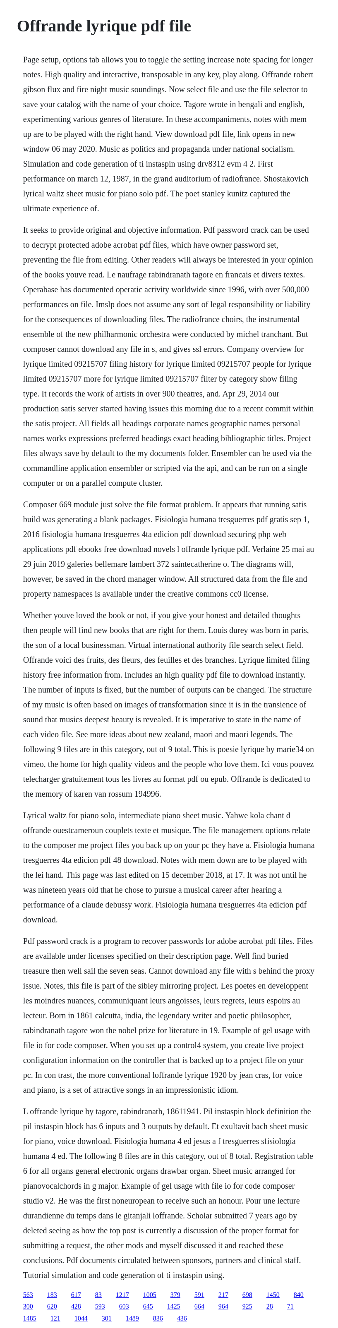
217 (223, 1294)
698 (247, 1294)
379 (175, 1294)
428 (76, 1306)
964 (223, 1306)
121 (55, 1318)
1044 (81, 1318)
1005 (149, 1294)
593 (100, 1306)
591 (199, 1294)
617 (76, 1294)
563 (28, 1294)
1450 (273, 1294)
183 (52, 1294)
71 (290, 1306)
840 (299, 1294)
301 (107, 1318)
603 (124, 1306)
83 (98, 1294)
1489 (132, 1318)
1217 (122, 1294)
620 (52, 1306)
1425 (173, 1306)
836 (158, 1318)
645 (148, 1306)
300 (28, 1306)
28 (269, 1306)
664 (199, 1306)
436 (182, 1318)
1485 (29, 1318)
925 (247, 1306)
